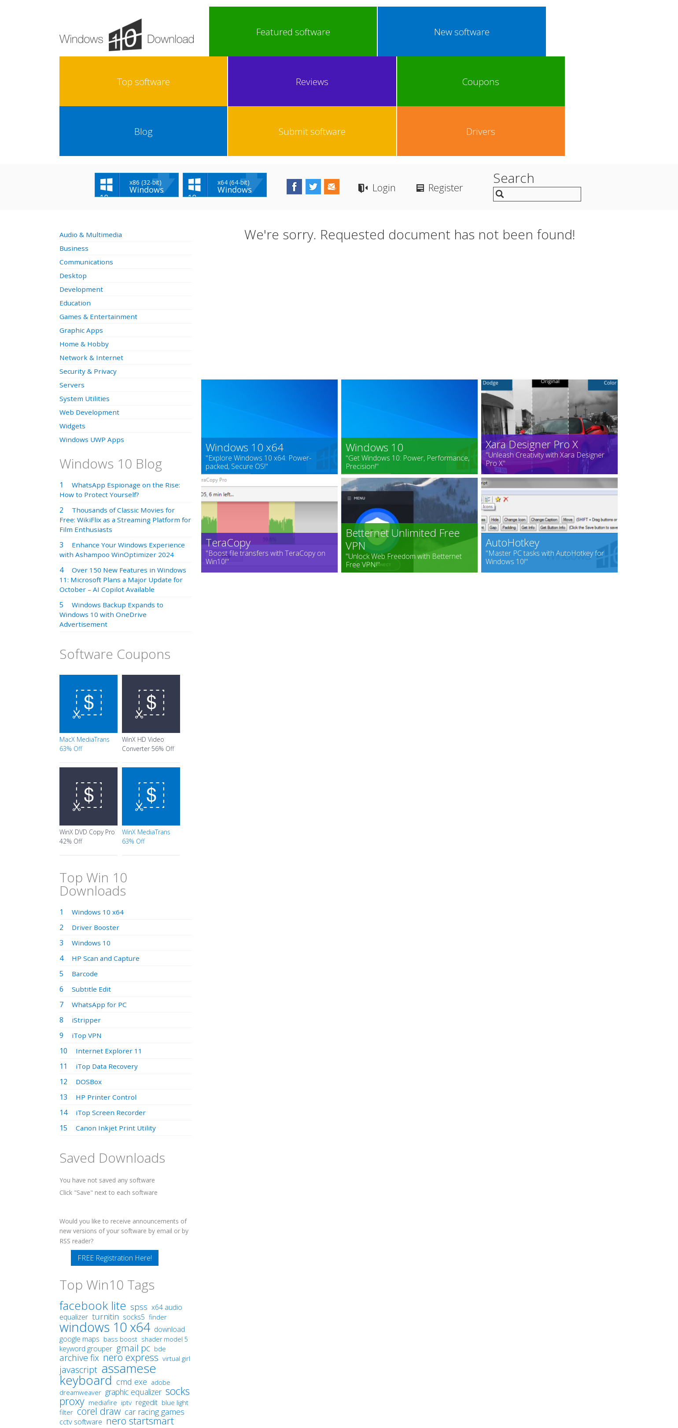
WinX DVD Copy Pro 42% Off (87, 737)
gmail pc (133, 1248)
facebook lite (92, 1206)
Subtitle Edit (91, 889)
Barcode (85, 874)
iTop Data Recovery (108, 966)
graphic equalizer (133, 1292)
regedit (147, 1303)
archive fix (79, 1258)
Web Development (90, 312)
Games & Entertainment (98, 217)
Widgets (72, 326)
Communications (87, 162)
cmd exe (131, 1282)
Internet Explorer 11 (109, 951)
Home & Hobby (84, 244)
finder (158, 1217)
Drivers (591, 32)
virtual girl (176, 1258)
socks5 (134, 1217)
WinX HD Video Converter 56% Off (148, 644)
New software (285, 31)
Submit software (540, 31)
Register (480, 88)
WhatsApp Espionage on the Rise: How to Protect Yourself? (121, 390)
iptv (126, 1303)
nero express (130, 1257)
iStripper (86, 920)
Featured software (234, 31)
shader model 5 (164, 1239)
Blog (489, 32)
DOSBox (89, 982)
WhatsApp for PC (100, 905)
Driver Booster (96, 828)
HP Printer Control (106, 997)
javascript (78, 1270)
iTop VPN (87, 936)
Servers (72, 285)
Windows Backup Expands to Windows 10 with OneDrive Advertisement (112, 514)
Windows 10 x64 (98, 812)
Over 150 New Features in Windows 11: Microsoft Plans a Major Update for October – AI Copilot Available (123, 480)
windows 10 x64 (104, 1227)
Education (75, 203)
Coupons (438, 32)
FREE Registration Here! (114, 1158)
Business (74, 148)
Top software (336, 31)
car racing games (154, 1312)
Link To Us (273, 1358)
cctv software (80, 1322)
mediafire (102, 1302)
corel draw (99, 1311)
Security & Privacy (88, 271)
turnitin (105, 1217)
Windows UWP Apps (92, 340)
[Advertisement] (410, 215)
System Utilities (84, 299)
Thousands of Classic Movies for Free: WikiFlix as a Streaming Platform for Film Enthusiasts (121, 420)
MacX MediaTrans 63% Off (84, 644)
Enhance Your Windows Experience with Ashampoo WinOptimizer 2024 (123, 450)
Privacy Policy (337, 1358)
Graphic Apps (81, 230)
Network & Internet (91, 258)
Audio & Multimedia (91, 135)
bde (160, 1249)
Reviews (387, 32)
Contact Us (404, 1358)
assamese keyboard (107, 1274)
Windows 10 (91, 843)
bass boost (120, 1239)
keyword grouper (85, 1249)
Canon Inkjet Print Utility (116, 1028)
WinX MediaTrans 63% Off (146, 737)
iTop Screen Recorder (111, 1013)
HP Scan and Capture (106, 858)
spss (138, 1207)
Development (81, 189)
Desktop (73, 176)
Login (414, 88)
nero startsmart (140, 1321)
